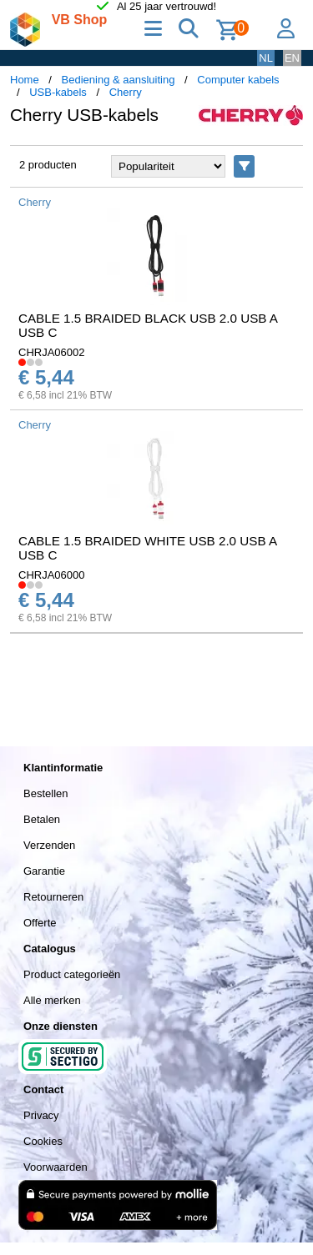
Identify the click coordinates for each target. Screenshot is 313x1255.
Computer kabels (238, 79)
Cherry (125, 92)
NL (266, 58)
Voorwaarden (55, 1167)
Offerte (40, 922)
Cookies (43, 1141)
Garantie (44, 871)
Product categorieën (71, 974)
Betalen (41, 819)
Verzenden (49, 845)
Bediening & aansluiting (118, 79)
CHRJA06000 (51, 575)
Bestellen (45, 793)
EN (292, 58)
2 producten (48, 164)
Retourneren (53, 897)
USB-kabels (58, 92)
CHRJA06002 (51, 352)
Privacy (41, 1115)
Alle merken (52, 1000)
